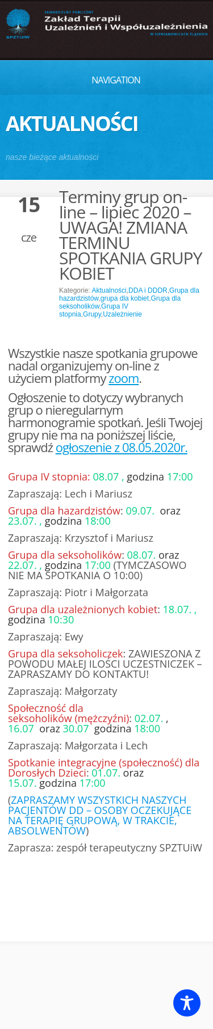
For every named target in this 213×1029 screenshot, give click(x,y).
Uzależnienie (122, 314)
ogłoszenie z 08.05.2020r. (121, 447)
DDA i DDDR (148, 290)
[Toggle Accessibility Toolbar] (187, 1003)
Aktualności (108, 290)
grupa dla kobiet (125, 298)
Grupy (92, 314)
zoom (123, 377)
